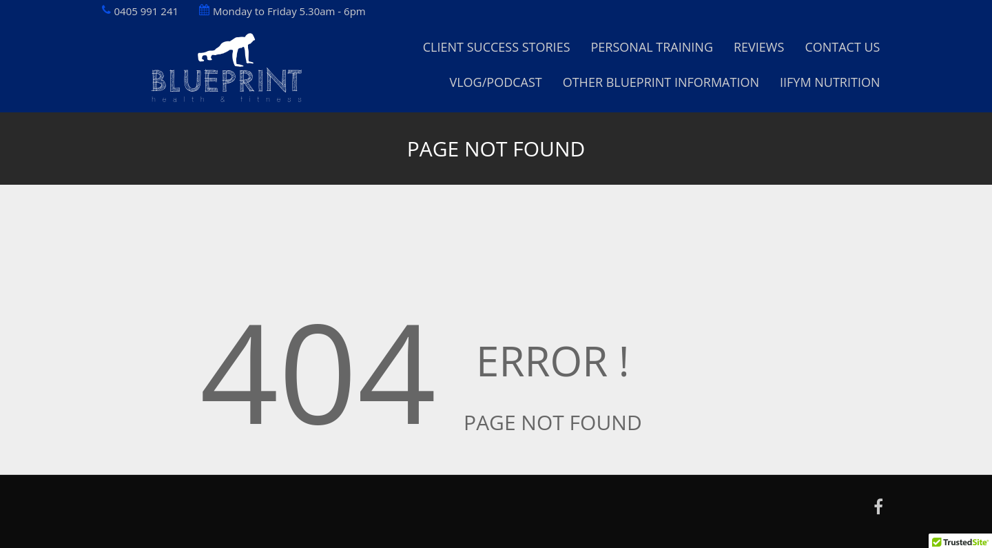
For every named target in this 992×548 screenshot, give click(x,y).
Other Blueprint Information (661, 82)
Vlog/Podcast (495, 82)
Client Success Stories (496, 47)
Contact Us (842, 47)
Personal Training (652, 47)
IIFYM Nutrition (830, 82)
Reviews (759, 47)
